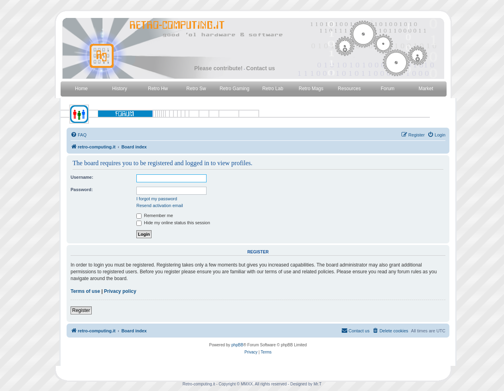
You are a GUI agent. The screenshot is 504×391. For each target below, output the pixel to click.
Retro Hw (158, 88)
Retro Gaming (235, 88)
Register (81, 310)
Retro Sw (196, 88)
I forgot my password (156, 198)
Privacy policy (120, 291)
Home (81, 88)
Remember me (154, 215)
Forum (388, 88)
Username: (82, 177)
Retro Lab (273, 88)
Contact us (260, 68)
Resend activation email (159, 205)
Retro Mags (311, 88)
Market (426, 88)
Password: (82, 189)
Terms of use (85, 291)
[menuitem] (79, 135)
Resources (349, 88)
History (119, 88)
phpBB (237, 345)
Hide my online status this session (173, 222)
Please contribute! (218, 68)
